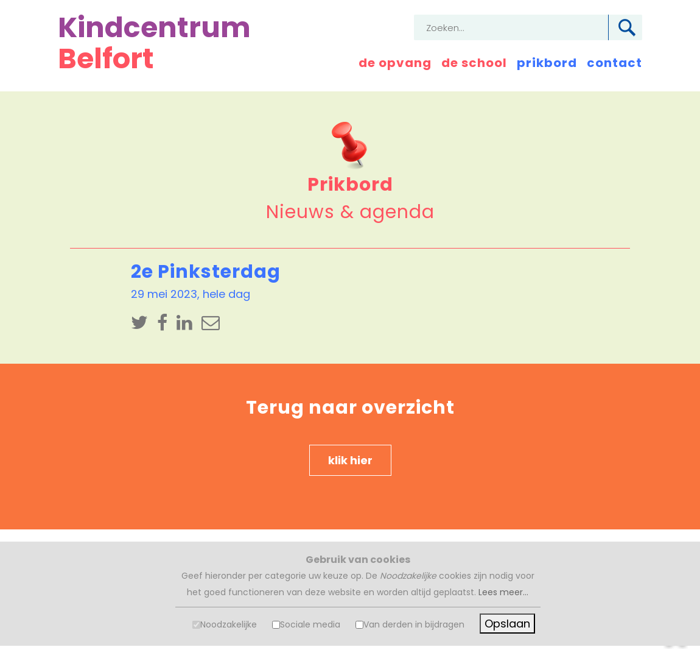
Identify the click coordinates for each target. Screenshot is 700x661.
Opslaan (507, 623)
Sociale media (310, 624)
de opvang (395, 62)
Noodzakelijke (228, 624)
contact (614, 62)
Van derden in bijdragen (413, 624)
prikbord (547, 62)
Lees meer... (503, 592)
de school (474, 62)
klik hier (350, 460)
